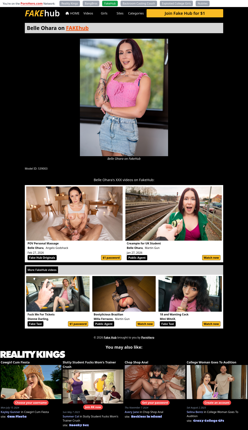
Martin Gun (152, 248)
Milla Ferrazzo (103, 319)
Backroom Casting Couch (139, 3)
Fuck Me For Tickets (41, 314)
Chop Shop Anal (136, 362)
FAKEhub (77, 27)
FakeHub (135, 159)
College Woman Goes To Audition (211, 362)
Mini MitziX (167, 319)
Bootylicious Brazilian (108, 314)
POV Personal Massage (43, 243)
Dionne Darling (38, 319)
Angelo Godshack (57, 248)
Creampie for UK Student (144, 243)
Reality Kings (69, 3)
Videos (88, 13)
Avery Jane (132, 412)
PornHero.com (31, 3)
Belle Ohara (36, 248)
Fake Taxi (35, 324)
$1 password (111, 258)
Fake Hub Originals (42, 258)
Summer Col (71, 416)
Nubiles (203, 3)
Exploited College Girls (176, 3)
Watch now (211, 258)
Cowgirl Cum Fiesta (15, 362)
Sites (120, 13)
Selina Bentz (195, 412)
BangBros (91, 3)
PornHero (147, 337)
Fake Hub (110, 337)
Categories (136, 13)
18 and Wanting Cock (174, 314)
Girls (104, 13)
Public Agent (137, 258)
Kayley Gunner (10, 412)
